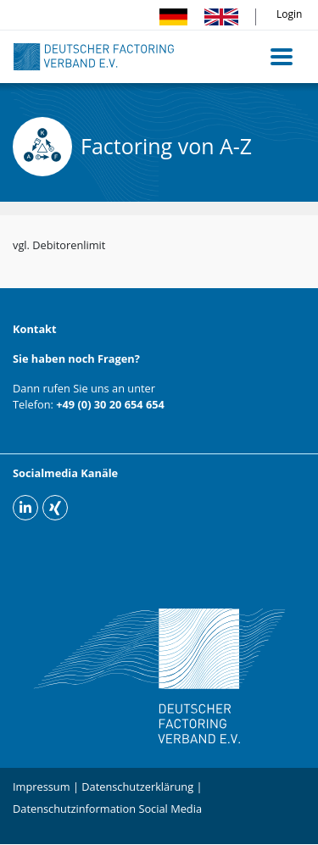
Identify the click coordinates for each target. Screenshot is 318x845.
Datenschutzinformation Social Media (107, 808)
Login (289, 14)
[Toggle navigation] (281, 57)
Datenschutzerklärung (137, 786)
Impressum (41, 786)
